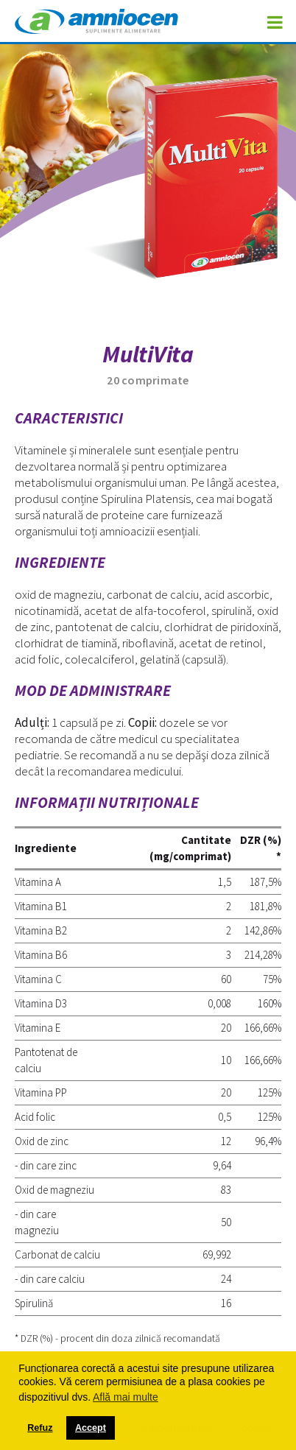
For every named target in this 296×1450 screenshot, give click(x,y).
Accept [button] (90, 1428)
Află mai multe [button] (125, 1397)
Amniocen (96, 23)
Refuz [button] (39, 1428)
